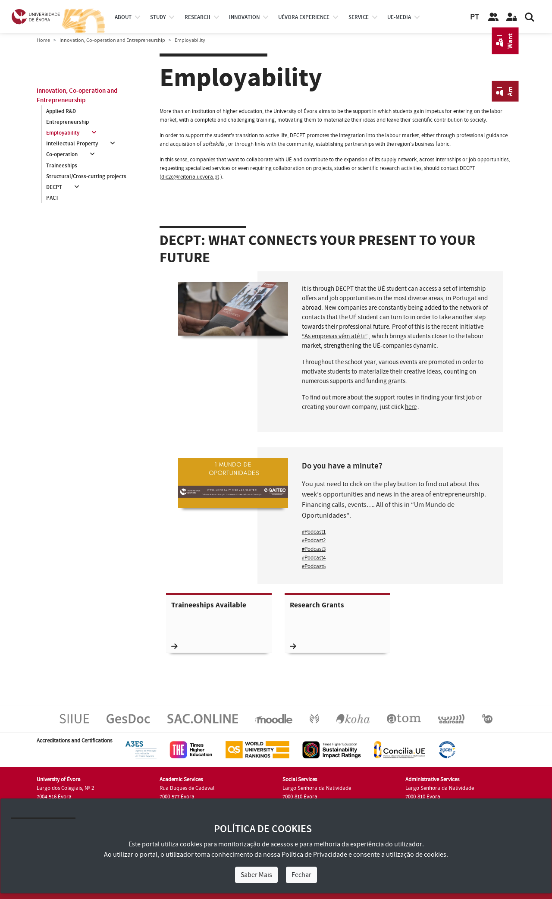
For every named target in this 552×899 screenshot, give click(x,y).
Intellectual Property (72, 144)
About (123, 17)
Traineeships (61, 166)
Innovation (244, 17)
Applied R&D (61, 111)
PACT (52, 198)
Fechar (301, 875)
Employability (62, 133)
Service (358, 17)
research (197, 17)
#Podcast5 (314, 566)
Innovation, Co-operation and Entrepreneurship (112, 40)
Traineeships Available (208, 625)
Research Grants (317, 625)
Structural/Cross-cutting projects (86, 176)
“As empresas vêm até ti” (334, 336)
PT (474, 17)
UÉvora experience (303, 17)
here (411, 407)
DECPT (54, 187)
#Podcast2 (314, 540)
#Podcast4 (314, 558)
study (158, 17)
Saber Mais (256, 875)
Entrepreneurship (67, 122)
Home (43, 40)
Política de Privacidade (314, 854)
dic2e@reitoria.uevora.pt (190, 177)
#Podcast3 (314, 549)
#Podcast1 (314, 532)
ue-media (399, 17)
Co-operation (62, 155)
